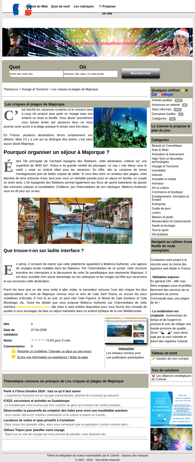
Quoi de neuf (60, 6)
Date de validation (11, 332)
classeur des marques (134, 455)
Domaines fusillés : (167, 114)
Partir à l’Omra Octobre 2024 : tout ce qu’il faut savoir (42, 391)
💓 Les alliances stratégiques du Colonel (171, 377)
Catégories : (164, 119)
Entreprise (159, 204)
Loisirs (156, 212)
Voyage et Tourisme (165, 166)
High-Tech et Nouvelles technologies (167, 160)
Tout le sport (160, 230)
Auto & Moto (160, 149)
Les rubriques (84, 6)
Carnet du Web (37, 6)
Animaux (158, 183)
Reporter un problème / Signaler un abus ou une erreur (54, 351)
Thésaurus (11, 89)
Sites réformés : (167, 109)
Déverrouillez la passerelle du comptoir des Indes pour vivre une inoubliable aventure (66, 410)
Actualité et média (164, 179)
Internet (157, 174)
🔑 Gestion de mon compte (170, 358)
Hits (6, 324)
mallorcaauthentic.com (33, 306)
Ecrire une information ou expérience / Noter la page (52, 357)
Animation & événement (168, 154)
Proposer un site (107, 7)
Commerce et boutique (167, 192)
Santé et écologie (163, 225)
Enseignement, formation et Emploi (170, 198)
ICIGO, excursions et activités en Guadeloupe (37, 400)
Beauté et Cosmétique (167, 145)
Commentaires (14, 346)
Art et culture (160, 187)
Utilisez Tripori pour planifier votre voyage (34, 430)
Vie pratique (160, 234)
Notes (8, 340)
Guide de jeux (161, 208)
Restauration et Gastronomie (171, 221)
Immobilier (159, 170)
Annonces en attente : (169, 105)
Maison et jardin (162, 217)
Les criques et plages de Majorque (75, 89)
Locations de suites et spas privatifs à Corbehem (39, 420)
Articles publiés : (167, 100)
